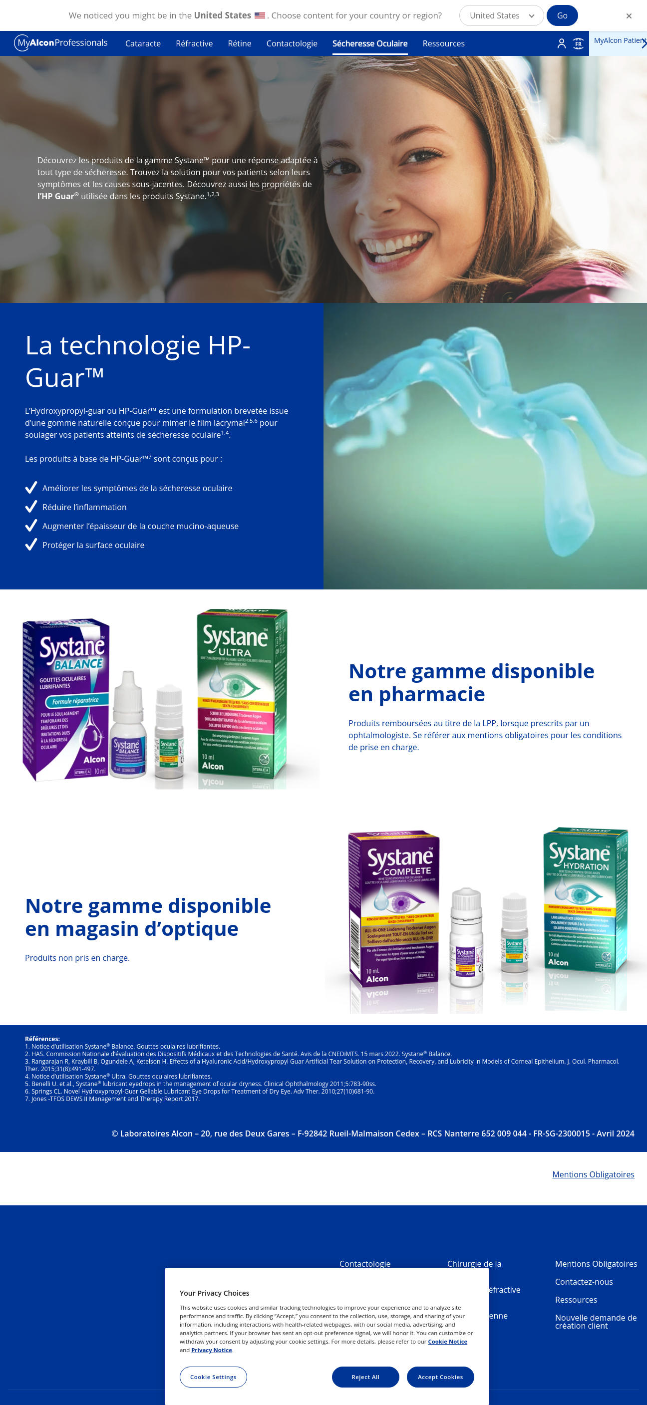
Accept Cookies (440, 1377)
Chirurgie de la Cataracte (474, 1268)
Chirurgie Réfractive (484, 1290)
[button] (501, 15)
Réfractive (194, 43)
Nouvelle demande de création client (596, 1322)
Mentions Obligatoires (596, 1264)
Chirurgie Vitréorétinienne (477, 1312)
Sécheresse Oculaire (370, 43)
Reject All (365, 1377)
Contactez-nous (584, 1282)
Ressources (444, 43)
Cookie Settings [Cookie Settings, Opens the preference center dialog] (213, 1377)
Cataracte (143, 43)
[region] (327, 1336)
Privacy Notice (211, 1350)
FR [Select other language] (578, 43)
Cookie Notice (447, 1341)
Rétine (239, 43)
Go (562, 15)
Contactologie (292, 43)
